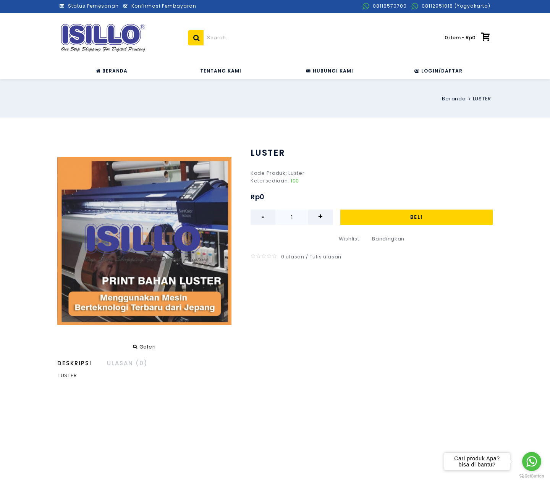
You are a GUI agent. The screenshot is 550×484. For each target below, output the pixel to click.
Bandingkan (388, 238)
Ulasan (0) (127, 363)
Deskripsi (74, 363)
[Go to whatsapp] (531, 461)
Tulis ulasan (325, 256)
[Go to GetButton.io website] (531, 476)
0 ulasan (292, 256)
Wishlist (349, 238)
